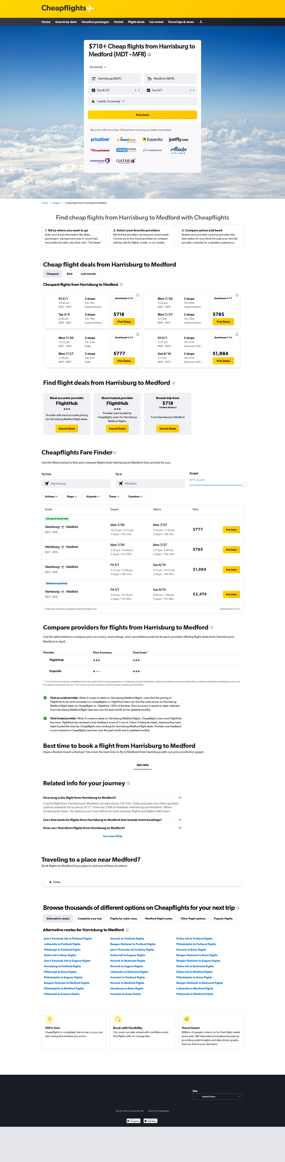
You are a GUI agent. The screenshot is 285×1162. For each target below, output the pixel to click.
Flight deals (136, 22)
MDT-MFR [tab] (142, 765)
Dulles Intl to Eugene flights (127, 955)
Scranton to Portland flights (127, 977)
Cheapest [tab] (53, 273)
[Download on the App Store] (150, 1121)
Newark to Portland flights (127, 938)
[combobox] (98, 67)
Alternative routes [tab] (58, 918)
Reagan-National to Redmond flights (199, 982)
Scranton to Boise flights (125, 994)
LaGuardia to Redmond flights (129, 971)
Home (46, 22)
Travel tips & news (181, 22)
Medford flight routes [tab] (158, 918)
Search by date (66, 22)
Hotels (118, 22)
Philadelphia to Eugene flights (63, 977)
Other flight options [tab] (193, 918)
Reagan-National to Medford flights (66, 982)
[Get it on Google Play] (133, 1121)
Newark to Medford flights (127, 982)
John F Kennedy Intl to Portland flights (68, 938)
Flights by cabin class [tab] (123, 918)
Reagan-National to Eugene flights (198, 960)
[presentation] (149, 54)
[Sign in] (200, 22)
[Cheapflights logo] (64, 8)
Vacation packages (95, 22)
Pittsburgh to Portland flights (62, 949)
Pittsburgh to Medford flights (194, 994)
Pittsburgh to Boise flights (60, 971)
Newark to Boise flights (191, 949)
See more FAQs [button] (112, 836)
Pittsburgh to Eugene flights (61, 994)
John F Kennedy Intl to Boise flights (132, 949)
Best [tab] (69, 273)
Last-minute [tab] (88, 273)
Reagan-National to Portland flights (132, 944)
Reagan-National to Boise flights (197, 955)
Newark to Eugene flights (126, 966)
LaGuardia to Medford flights (194, 988)
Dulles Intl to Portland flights (194, 938)
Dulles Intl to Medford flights (194, 971)
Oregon (56, 203)
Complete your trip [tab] (90, 918)
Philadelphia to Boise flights (194, 977)
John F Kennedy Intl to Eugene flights (67, 960)
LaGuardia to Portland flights (62, 944)
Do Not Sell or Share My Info (130, 1111)
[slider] (244, 485)
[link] (66, 429)
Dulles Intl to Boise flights (60, 955)
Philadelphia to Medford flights (64, 988)
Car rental (156, 22)
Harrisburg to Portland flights (62, 966)
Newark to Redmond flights (127, 960)
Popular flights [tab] (223, 918)
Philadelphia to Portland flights (196, 944)
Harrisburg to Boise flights (126, 988)
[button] (112, 90)
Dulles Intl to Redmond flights (195, 966)
